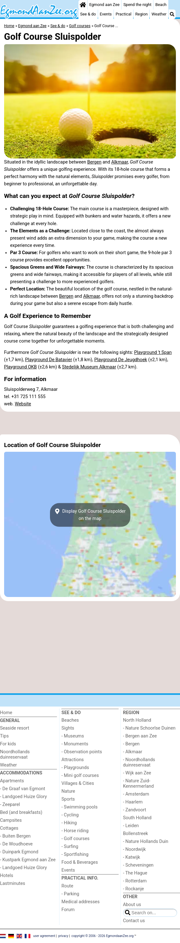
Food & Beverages (79, 862)
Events (106, 14)
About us (132, 904)
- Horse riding (75, 830)
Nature (68, 791)
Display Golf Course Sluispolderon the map (90, 515)
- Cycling (69, 815)
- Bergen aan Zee (140, 736)
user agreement (44, 935)
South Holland (137, 818)
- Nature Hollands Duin (145, 841)
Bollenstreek (135, 833)
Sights (67, 728)
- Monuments (74, 744)
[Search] (172, 14)
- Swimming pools (79, 807)
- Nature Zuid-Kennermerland (138, 783)
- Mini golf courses (80, 775)
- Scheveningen (138, 865)
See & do (88, 14)
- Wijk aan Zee (137, 773)
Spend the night (137, 4)
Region (141, 14)
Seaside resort (14, 728)
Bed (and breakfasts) (21, 812)
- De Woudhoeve (16, 844)
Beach (160, 4)
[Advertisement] (90, 423)
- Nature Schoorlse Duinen (149, 728)
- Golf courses (75, 838)
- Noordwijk (134, 849)
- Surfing (69, 846)
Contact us (134, 920)
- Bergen (131, 744)
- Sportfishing (74, 854)
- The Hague (135, 873)
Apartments (12, 781)
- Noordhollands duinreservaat (139, 762)
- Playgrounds (75, 767)
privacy (63, 935)
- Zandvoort (134, 810)
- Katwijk (131, 857)
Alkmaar (119, 162)
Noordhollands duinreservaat (15, 754)
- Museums (72, 736)
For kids (8, 744)
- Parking (70, 894)
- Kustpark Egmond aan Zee (28, 859)
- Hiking (69, 823)
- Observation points (81, 752)
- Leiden (131, 825)
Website (23, 404)
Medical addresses (80, 901)
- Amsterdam (136, 794)
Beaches (70, 720)
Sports (68, 799)
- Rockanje (133, 889)
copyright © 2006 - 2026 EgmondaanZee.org (102, 935)
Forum (67, 909)
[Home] (82, 4)
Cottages (9, 828)
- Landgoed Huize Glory (23, 796)
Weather (159, 14)
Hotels (6, 875)
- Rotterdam (135, 881)
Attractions (72, 759)
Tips (4, 736)
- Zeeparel (10, 804)
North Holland (137, 720)
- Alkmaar (132, 752)
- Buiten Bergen (15, 836)
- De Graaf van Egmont (22, 788)
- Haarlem (133, 802)
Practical (123, 14)
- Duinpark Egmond (19, 852)
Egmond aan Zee (104, 4)
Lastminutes (12, 883)
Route (67, 886)
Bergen (94, 162)
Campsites (11, 820)
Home (6, 712)
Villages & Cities (77, 783)
